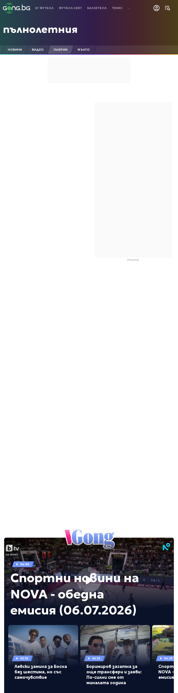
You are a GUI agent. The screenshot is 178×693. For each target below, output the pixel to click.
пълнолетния (40, 29)
